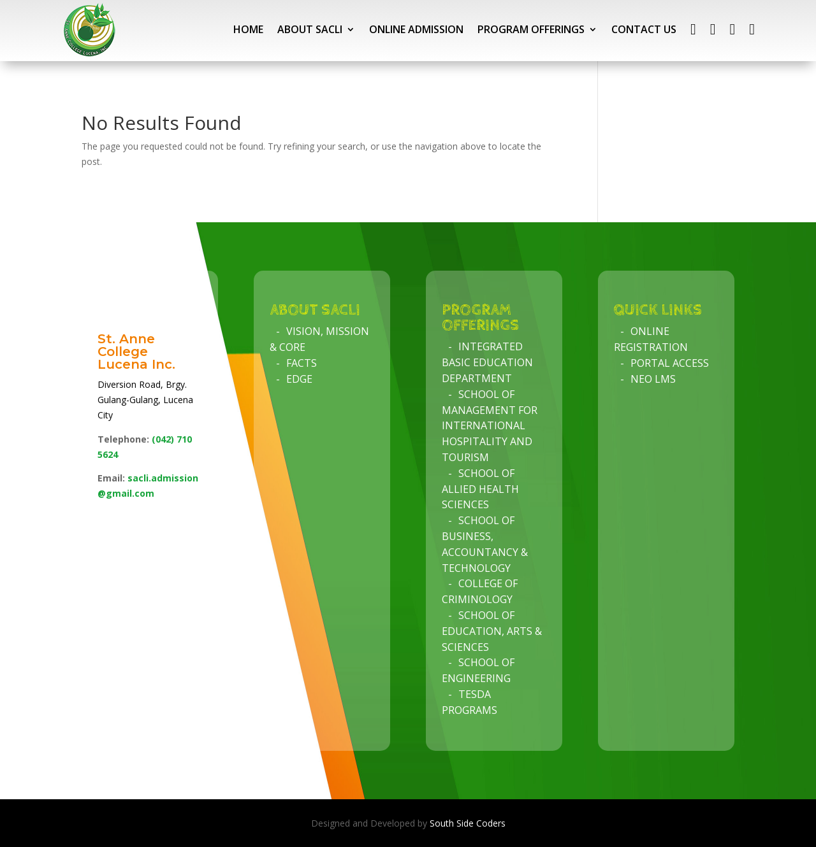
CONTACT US (643, 29)
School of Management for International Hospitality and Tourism (489, 425)
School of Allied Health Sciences (480, 489)
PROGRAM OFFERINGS (531, 29)
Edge (299, 379)
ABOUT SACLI (309, 29)
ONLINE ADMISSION (416, 29)
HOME (248, 29)
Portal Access (669, 363)
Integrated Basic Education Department (487, 362)
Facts (301, 363)
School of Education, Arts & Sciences (492, 631)
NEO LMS (653, 379)
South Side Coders (468, 823)
